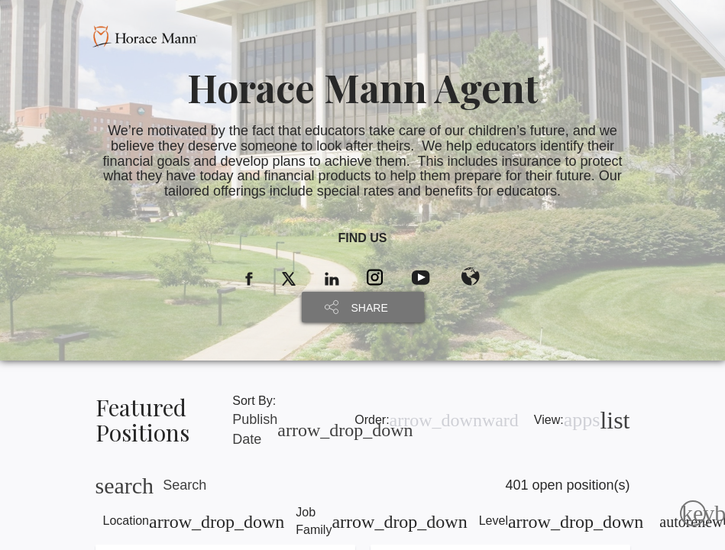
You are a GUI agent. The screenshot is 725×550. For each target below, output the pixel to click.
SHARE (369, 308)
